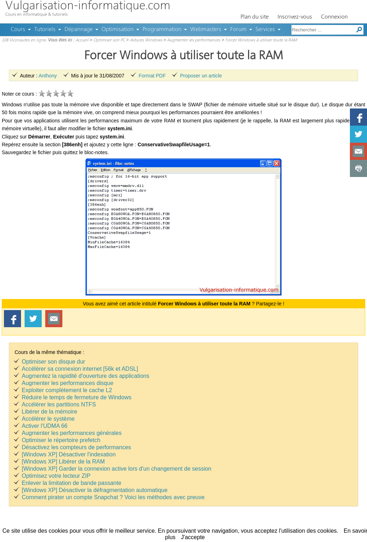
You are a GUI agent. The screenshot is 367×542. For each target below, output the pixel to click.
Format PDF (152, 75)
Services (265, 29)
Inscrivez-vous (295, 17)
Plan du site (255, 17)
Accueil (82, 40)
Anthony (47, 75)
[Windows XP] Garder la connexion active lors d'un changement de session (116, 469)
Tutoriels (45, 29)
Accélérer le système (48, 419)
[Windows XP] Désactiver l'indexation (69, 454)
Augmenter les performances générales (72, 433)
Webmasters (205, 29)
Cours (18, 29)
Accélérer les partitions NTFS (59, 404)
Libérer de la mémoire (49, 412)
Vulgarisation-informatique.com (87, 6)
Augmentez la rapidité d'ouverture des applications (85, 376)
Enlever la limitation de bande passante (71, 483)
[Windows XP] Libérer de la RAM (63, 462)
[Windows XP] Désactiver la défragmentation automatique (94, 490)
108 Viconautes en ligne (24, 40)
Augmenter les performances (193, 40)
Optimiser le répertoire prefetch (61, 440)
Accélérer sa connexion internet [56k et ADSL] (80, 369)
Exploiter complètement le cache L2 (67, 390)
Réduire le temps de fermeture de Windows (76, 397)
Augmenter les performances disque (67, 383)
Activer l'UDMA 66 (44, 426)
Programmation (162, 29)
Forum (238, 29)
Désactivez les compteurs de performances (76, 447)
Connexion (334, 17)
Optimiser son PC (109, 40)
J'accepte (193, 537)
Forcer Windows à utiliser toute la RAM (261, 40)
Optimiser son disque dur (53, 362)
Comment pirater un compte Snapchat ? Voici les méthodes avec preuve (113, 497)
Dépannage (78, 29)
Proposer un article (201, 75)
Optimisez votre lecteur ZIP (56, 476)
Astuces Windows (146, 40)
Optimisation (118, 29)
